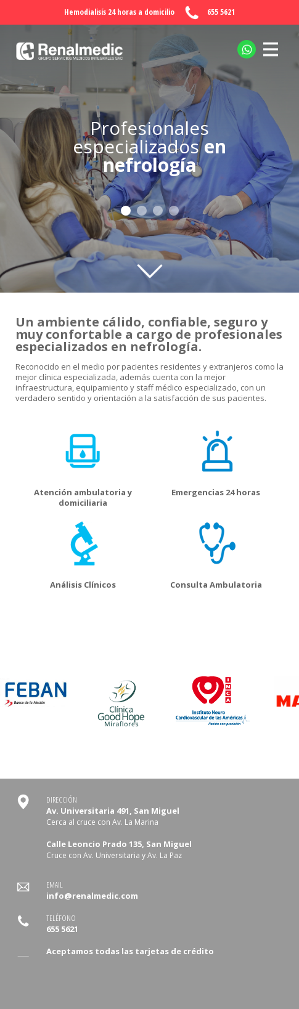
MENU (270, 42)
